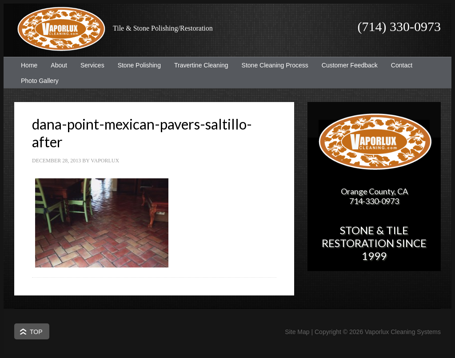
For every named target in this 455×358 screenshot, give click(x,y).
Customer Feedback (346, 65)
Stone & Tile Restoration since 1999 (374, 243)
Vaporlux (105, 160)
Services (89, 65)
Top (36, 331)
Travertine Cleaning (198, 65)
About (55, 65)
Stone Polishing (139, 65)
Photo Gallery (40, 80)
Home (29, 65)
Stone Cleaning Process (271, 65)
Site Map (297, 331)
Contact (401, 65)
